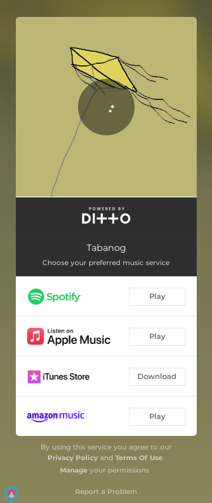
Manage (74, 470)
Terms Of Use (139, 457)
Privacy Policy (72, 457)
